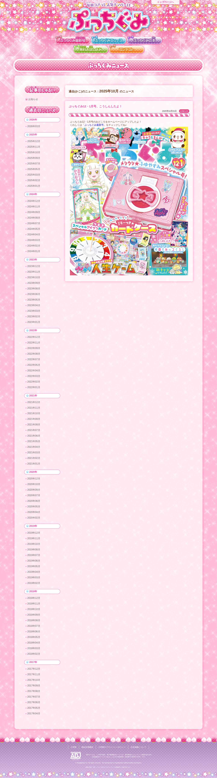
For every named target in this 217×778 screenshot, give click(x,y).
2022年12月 (33, 339)
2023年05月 (33, 301)
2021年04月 (33, 449)
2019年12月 (33, 536)
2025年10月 (33, 153)
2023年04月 (33, 307)
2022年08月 (33, 356)
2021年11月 (33, 410)
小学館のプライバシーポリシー (112, 747)
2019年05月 (33, 569)
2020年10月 (33, 487)
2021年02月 (33, 460)
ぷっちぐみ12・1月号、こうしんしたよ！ (95, 106)
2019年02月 (33, 586)
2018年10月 (33, 613)
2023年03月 (33, 312)
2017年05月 (33, 712)
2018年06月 (33, 635)
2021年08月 (33, 427)
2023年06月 (33, 296)
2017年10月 (33, 684)
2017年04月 (33, 717)
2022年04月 (33, 372)
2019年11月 (33, 541)
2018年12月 (33, 601)
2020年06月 (33, 504)
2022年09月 (33, 350)
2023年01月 (33, 323)
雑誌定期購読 (86, 747)
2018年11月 (33, 607)
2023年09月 (33, 284)
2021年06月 (33, 438)
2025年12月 (33, 142)
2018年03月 (33, 652)
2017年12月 (33, 673)
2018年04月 (33, 646)
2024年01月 (33, 252)
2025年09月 (33, 159)
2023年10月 (33, 279)
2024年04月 (33, 235)
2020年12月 (33, 481)
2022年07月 (33, 361)
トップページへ (165, 2)
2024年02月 (33, 247)
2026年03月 (33, 126)
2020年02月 (33, 520)
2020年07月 (33, 498)
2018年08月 (33, 624)
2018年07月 (33, 629)
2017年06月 (33, 706)
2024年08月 (33, 219)
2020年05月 (33, 509)
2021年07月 (33, 432)
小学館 (71, 747)
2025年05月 (33, 170)
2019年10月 (33, 547)
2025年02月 (33, 181)
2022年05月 (33, 367)
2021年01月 (33, 466)
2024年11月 (33, 208)
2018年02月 (33, 657)
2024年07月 (33, 224)
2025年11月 (33, 147)
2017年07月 (33, 701)
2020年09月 (33, 492)
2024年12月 (33, 202)
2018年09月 (33, 618)
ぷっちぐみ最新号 (94, 125)
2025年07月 (33, 164)
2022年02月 (33, 384)
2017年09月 (33, 689)
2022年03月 (33, 378)
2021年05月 (33, 444)
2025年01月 (33, 187)
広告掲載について (140, 747)
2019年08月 (33, 553)
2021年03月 (33, 455)
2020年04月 (33, 515)
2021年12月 (33, 404)
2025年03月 (33, 175)
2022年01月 (33, 389)
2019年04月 (33, 575)
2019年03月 (33, 580)
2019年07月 (33, 558)
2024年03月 (33, 241)
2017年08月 (33, 695)
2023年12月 (33, 268)
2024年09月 (33, 213)
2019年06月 (33, 564)
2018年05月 (33, 641)
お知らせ (184, 111)
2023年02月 (33, 318)
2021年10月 (33, 416)
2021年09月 (33, 421)
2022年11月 (33, 344)
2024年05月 (33, 230)
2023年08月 (33, 290)
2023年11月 (33, 273)
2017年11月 (33, 678)
